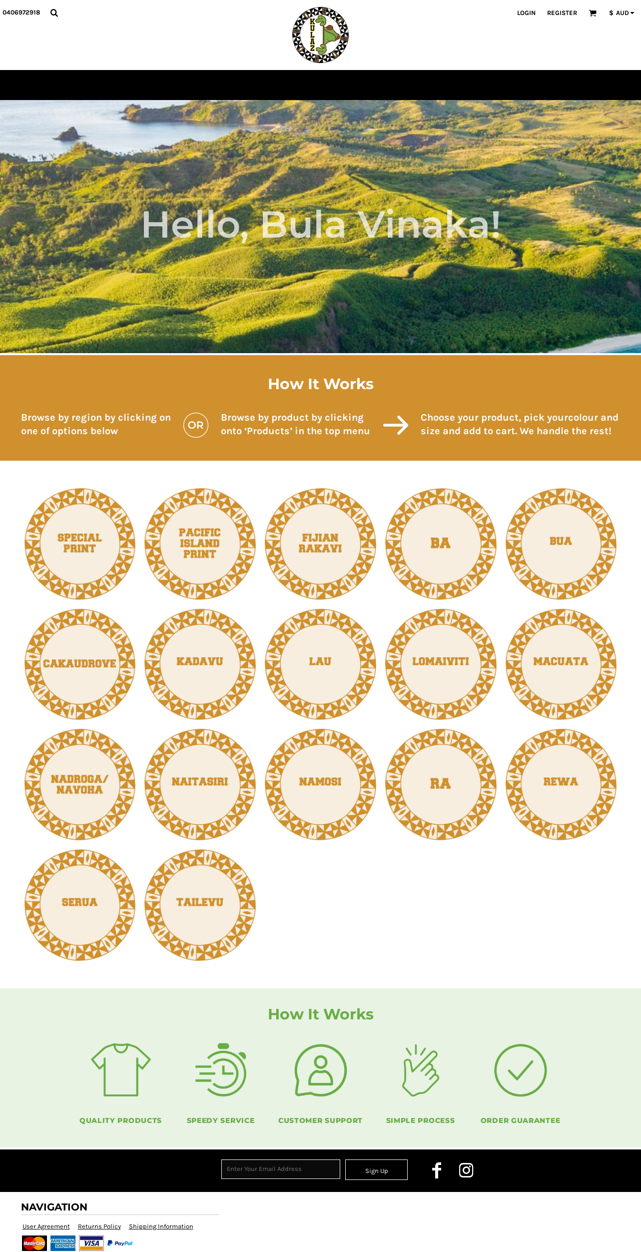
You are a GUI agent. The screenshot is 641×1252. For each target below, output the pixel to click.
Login (526, 13)
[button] (54, 13)
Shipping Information (161, 1226)
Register (562, 13)
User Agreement (46, 1226)
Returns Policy (99, 1226)
